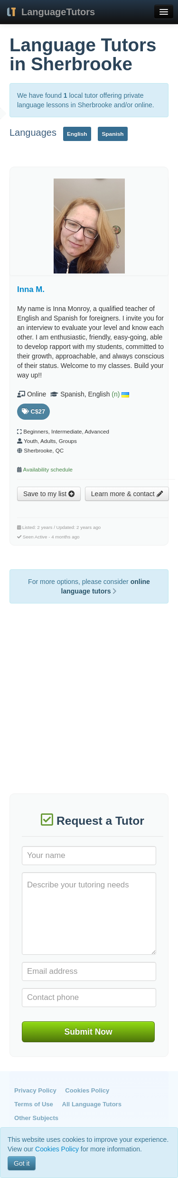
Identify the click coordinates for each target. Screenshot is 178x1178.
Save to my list (49, 494)
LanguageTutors (58, 12)
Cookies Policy (87, 1090)
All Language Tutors (92, 1104)
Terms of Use (33, 1104)
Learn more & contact (127, 494)
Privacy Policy (35, 1090)
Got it (21, 1163)
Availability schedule (48, 469)
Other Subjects (36, 1117)
